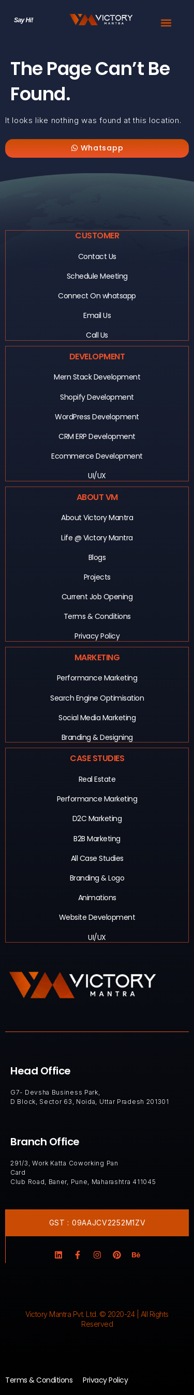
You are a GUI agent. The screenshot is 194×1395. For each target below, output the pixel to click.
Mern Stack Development (97, 377)
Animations (97, 897)
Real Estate (97, 779)
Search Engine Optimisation (97, 698)
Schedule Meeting (97, 276)
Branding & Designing (97, 737)
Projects (97, 577)
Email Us (97, 315)
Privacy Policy (97, 636)
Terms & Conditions (97, 616)
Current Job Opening (97, 597)
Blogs (97, 557)
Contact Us (97, 256)
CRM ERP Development (97, 436)
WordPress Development (97, 417)
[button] (165, 22)
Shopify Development (97, 397)
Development (97, 356)
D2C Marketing (97, 818)
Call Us (97, 335)
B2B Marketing (97, 838)
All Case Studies (97, 858)
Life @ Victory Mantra (97, 538)
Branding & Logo (97, 878)
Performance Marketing (97, 678)
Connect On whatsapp (97, 296)
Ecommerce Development (97, 456)
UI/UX (97, 476)
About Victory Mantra (97, 517)
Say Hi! (23, 20)
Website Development (97, 917)
